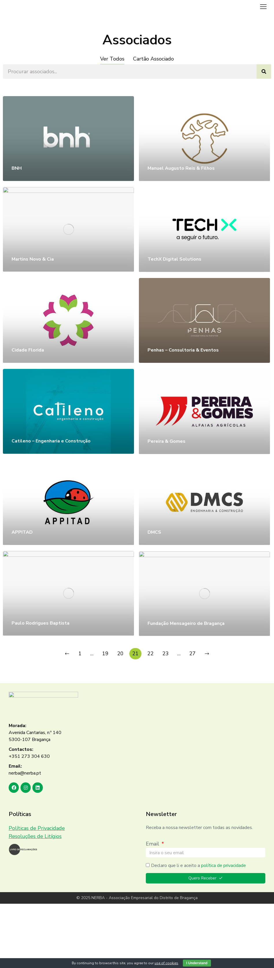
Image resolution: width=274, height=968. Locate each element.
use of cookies (166, 963)
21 (135, 653)
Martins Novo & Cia (33, 259)
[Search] (264, 71)
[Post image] (68, 138)
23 (165, 653)
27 (192, 653)
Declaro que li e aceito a (198, 865)
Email (153, 843)
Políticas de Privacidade (37, 828)
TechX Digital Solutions (174, 259)
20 (120, 653)
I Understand (196, 963)
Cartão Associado (153, 58)
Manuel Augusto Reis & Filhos (181, 168)
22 (150, 653)
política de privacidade (223, 865)
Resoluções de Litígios (35, 836)
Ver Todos (112, 58)
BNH (17, 168)
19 (105, 653)
